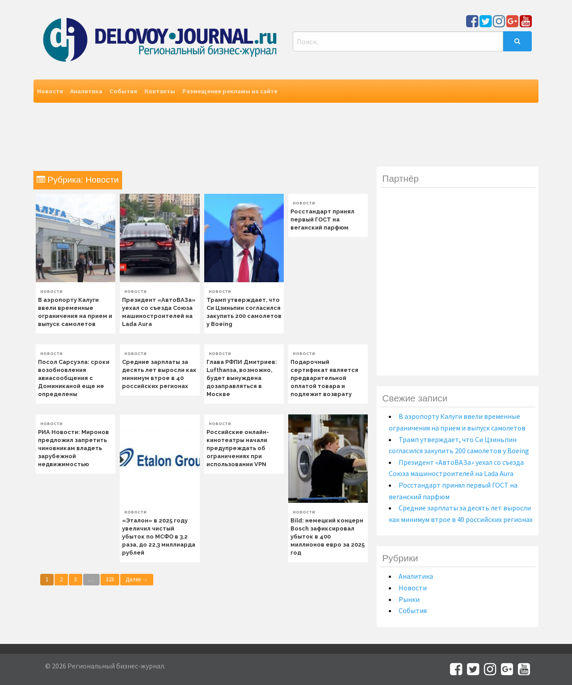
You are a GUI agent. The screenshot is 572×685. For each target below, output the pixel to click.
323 (110, 579)
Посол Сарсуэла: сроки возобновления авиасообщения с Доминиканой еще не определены (73, 378)
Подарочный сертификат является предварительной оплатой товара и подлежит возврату (324, 378)
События (123, 91)
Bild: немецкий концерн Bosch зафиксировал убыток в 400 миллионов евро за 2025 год (327, 536)
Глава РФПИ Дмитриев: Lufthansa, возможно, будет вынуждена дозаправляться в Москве (241, 378)
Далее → (137, 579)
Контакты (159, 91)
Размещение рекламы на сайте (230, 91)
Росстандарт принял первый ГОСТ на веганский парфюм (322, 219)
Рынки (409, 599)
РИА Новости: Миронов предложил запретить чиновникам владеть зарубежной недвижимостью (73, 448)
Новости (50, 91)
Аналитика (86, 91)
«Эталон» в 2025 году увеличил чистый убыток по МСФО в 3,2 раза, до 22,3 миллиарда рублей (158, 536)
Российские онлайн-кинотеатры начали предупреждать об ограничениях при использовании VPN (237, 448)
